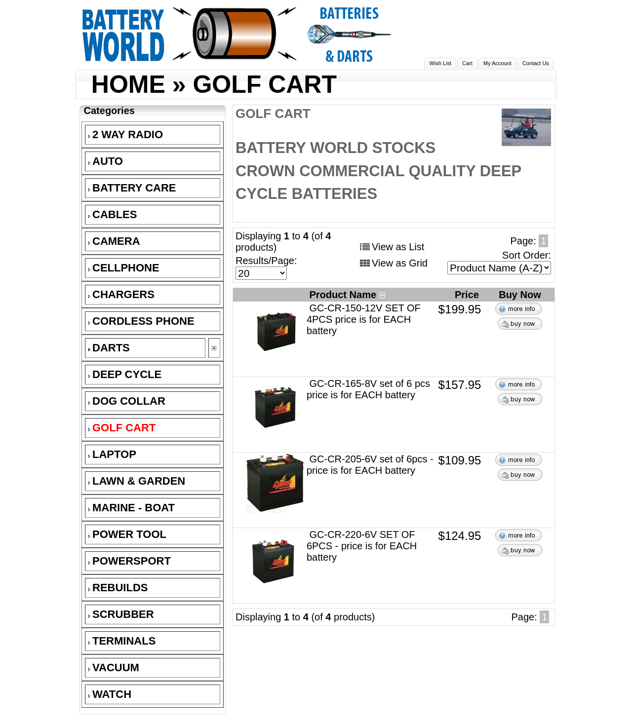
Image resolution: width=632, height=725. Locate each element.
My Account (497, 63)
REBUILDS (118, 587)
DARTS (109, 348)
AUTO (105, 161)
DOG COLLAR (126, 401)
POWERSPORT (129, 561)
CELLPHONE (123, 268)
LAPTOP (112, 454)
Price (468, 294)
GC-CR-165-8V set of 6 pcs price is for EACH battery (368, 389)
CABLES (112, 214)
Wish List (440, 63)
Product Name (347, 294)
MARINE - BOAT (131, 507)
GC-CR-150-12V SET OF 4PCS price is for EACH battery (364, 319)
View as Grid (400, 263)
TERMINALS (122, 641)
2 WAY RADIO (125, 134)
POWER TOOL (127, 534)
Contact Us (535, 63)
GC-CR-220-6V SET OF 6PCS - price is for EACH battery (362, 546)
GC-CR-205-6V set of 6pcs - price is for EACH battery (370, 465)
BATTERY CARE (132, 188)
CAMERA (114, 241)
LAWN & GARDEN (136, 481)
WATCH (109, 694)
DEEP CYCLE (124, 374)
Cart (467, 63)
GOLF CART (265, 84)
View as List (398, 246)
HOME (128, 84)
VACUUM (113, 667)
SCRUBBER (121, 614)
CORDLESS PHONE (141, 321)
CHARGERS (121, 294)
